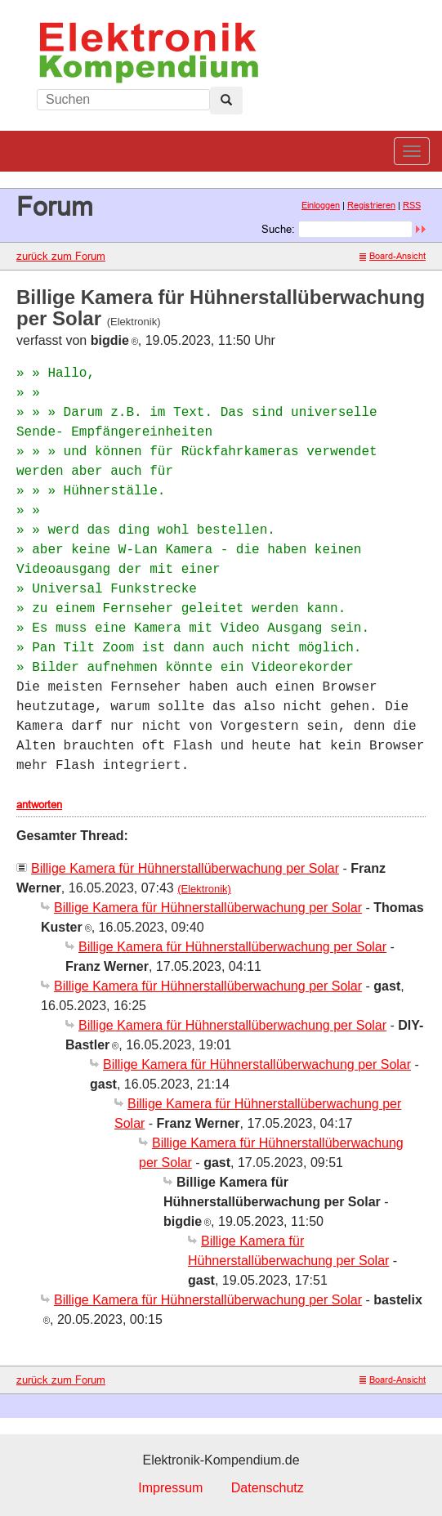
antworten (39, 804)
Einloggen (320, 205)
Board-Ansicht (392, 256)
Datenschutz (267, 1488)
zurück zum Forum (60, 255)
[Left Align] (226, 100)
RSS (412, 205)
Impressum (170, 1488)
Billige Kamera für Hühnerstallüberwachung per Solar (185, 868)
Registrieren (371, 205)
